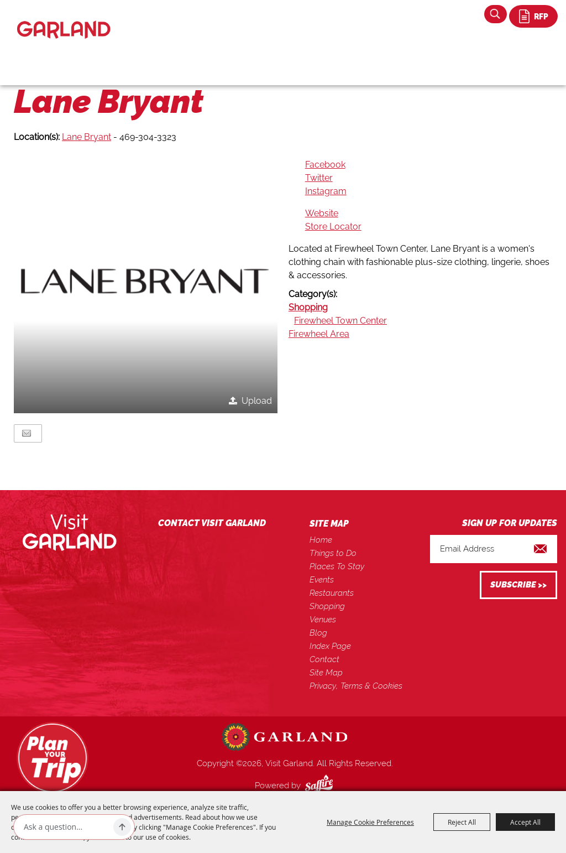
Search (495, 14)
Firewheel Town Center (340, 320)
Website (321, 213)
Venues (323, 620)
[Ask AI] (66, 827)
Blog (318, 633)
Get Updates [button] (518, 585)
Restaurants (332, 593)
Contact (324, 659)
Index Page (330, 646)
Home (321, 540)
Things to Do (333, 553)
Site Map (326, 673)
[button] (145, 281)
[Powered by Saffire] (321, 785)
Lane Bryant (86, 137)
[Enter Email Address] (493, 549)
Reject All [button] (462, 822)
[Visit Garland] (63, 20)
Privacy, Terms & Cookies (356, 686)
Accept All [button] (525, 822)
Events (322, 580)
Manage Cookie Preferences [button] (370, 822)
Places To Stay (337, 566)
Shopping (308, 307)
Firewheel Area (319, 334)
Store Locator (333, 226)
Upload (257, 401)
